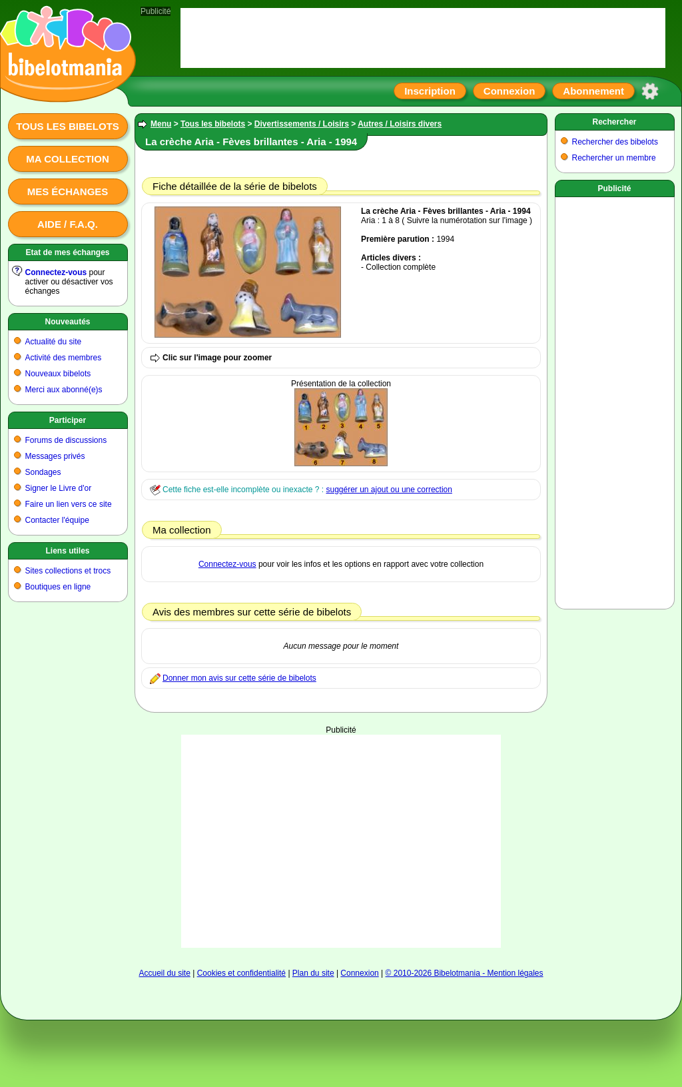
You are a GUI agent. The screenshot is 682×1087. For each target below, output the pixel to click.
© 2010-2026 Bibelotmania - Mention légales (464, 973)
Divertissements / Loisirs (301, 124)
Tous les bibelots (67, 126)
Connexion (509, 91)
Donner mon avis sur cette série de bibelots (239, 678)
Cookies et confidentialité (241, 973)
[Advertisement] (341, 841)
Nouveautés (67, 321)
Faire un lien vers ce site (68, 504)
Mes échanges (68, 191)
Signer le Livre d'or (58, 488)
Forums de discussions (66, 440)
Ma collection (67, 159)
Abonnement (593, 91)
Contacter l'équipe (57, 520)
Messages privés (55, 456)
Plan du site (313, 973)
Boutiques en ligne (58, 586)
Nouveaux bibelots (58, 373)
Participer (67, 420)
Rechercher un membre (614, 158)
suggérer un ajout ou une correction (389, 489)
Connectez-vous (56, 272)
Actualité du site (53, 341)
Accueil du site (164, 973)
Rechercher (614, 122)
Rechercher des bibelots (615, 142)
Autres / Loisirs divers (400, 124)
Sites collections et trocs (68, 570)
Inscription (430, 91)
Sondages (43, 472)
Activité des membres (63, 357)
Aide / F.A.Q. (67, 224)
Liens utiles (67, 550)
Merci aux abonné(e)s (64, 389)
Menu (161, 124)
